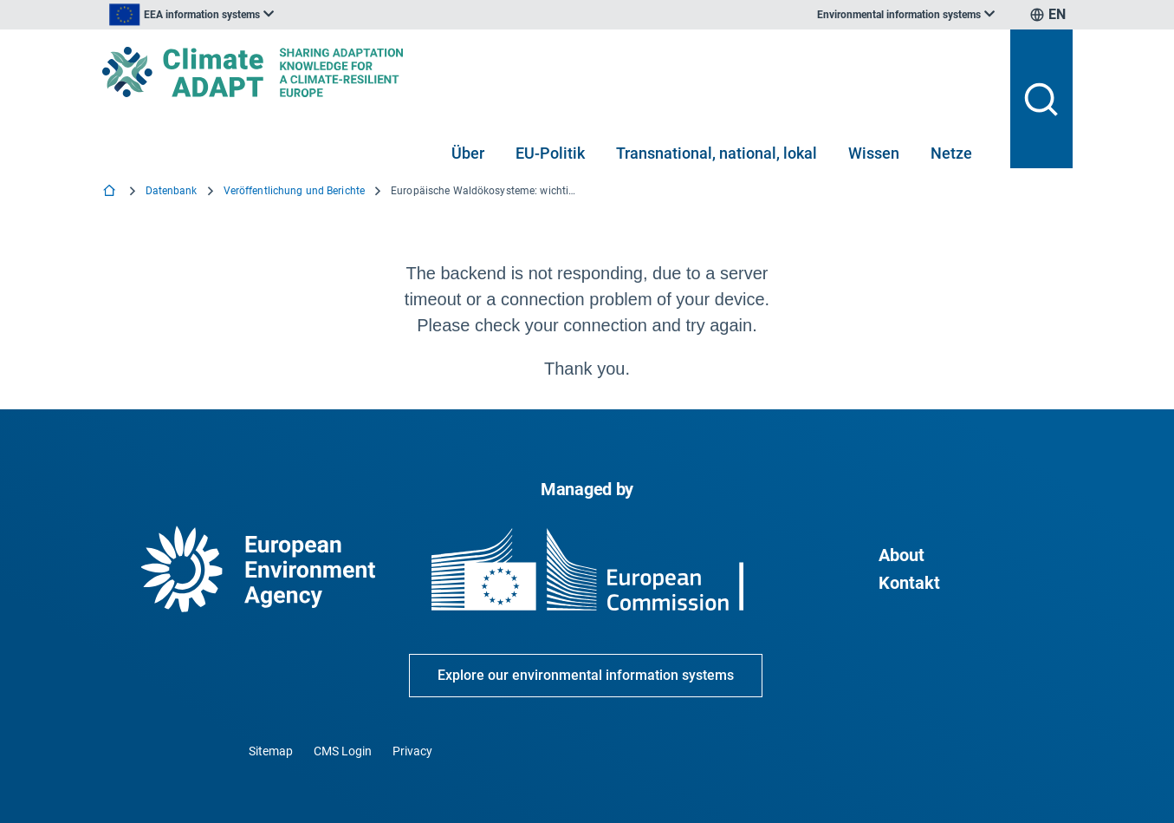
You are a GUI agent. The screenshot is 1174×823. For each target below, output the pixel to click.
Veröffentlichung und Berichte (294, 191)
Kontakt (909, 582)
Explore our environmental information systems (586, 675)
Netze (951, 153)
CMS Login (343, 751)
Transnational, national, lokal (716, 153)
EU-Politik (550, 153)
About (901, 555)
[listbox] (277, 14)
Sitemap (271, 751)
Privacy (412, 751)
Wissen (873, 153)
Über (467, 153)
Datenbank (172, 191)
